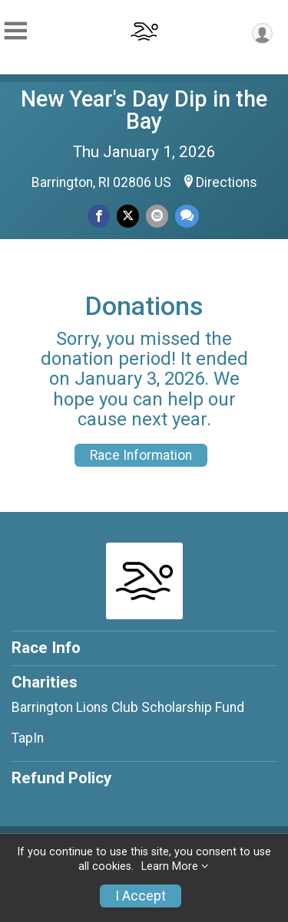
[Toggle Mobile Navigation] (15, 31)
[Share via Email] (157, 216)
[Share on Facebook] (99, 216)
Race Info (46, 647)
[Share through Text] (187, 216)
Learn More (169, 866)
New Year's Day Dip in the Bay (144, 110)
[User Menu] (262, 33)
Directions (226, 182)
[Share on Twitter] (128, 216)
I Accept (140, 896)
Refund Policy (61, 778)
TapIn (28, 738)
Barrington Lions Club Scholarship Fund (128, 707)
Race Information (141, 455)
